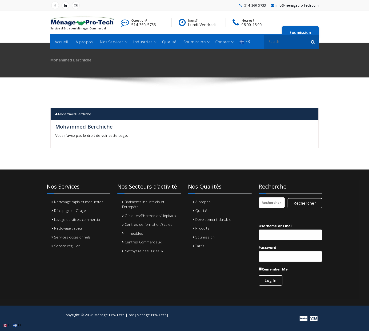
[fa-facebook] (55, 5)
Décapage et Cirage (70, 210)
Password (268, 247)
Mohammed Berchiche (73, 114)
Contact (222, 41)
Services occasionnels (72, 237)
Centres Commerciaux (143, 242)
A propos (84, 41)
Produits (202, 228)
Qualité (169, 41)
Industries (142, 41)
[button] (313, 41)
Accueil (61, 41)
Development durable (213, 219)
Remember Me (275, 269)
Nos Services (111, 41)
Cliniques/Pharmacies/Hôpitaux (150, 215)
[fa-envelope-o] (75, 5)
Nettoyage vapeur (68, 228)
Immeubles (134, 233)
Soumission (195, 41)
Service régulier (67, 245)
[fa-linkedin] (65, 5)
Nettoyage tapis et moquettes (79, 201)
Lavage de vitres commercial (77, 219)
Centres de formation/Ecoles (148, 224)
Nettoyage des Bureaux (144, 251)
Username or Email (275, 225)
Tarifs (199, 245)
